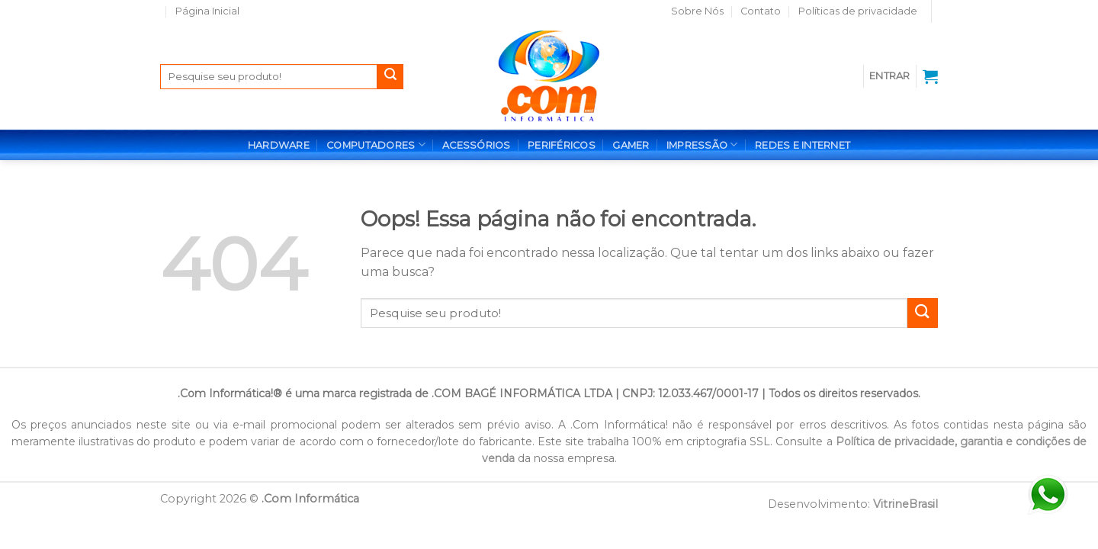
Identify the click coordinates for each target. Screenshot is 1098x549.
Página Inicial (207, 11)
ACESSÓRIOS (476, 145)
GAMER (630, 145)
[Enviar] (390, 77)
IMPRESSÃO (702, 144)
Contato (760, 11)
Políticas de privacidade (857, 11)
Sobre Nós (697, 11)
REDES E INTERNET (802, 145)
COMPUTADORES (375, 144)
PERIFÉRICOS (562, 145)
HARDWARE (279, 145)
